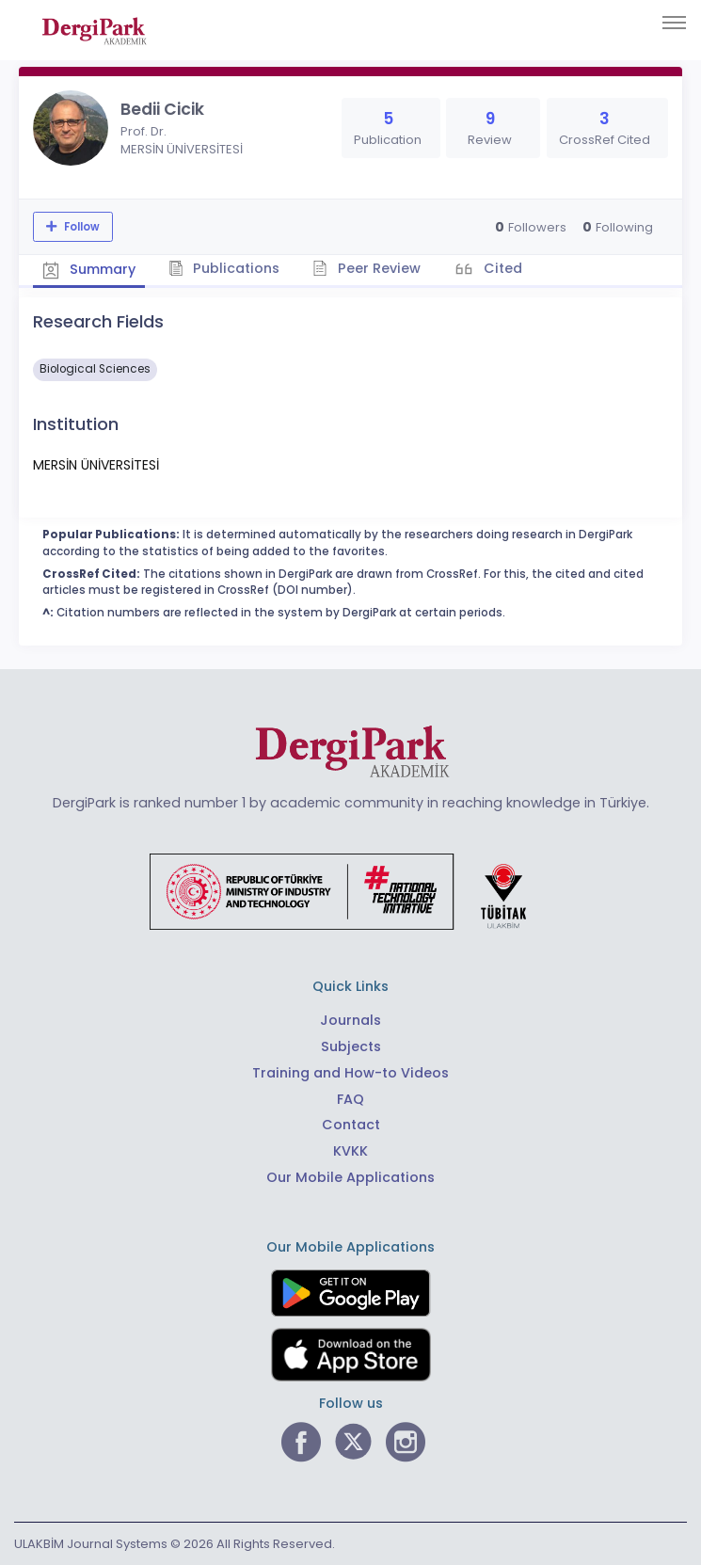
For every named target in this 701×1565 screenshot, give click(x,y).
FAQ (350, 1099)
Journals (350, 1020)
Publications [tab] (224, 268)
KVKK (350, 1151)
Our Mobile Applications (350, 1177)
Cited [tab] (501, 268)
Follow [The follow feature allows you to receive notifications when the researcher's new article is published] (80, 226)
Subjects (351, 1046)
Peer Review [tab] (366, 268)
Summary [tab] (88, 269)
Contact (351, 1124)
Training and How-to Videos (350, 1072)
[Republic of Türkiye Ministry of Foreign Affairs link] (350, 891)
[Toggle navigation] (674, 22)
